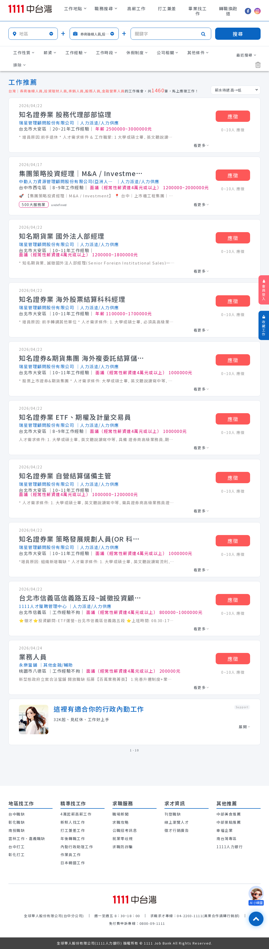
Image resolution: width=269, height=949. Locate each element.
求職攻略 (120, 822)
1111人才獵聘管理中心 (43, 606)
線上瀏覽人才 (176, 822)
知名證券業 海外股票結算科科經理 (72, 299)
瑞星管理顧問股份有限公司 (46, 123)
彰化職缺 (16, 822)
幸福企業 (224, 830)
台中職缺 (16, 814)
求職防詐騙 (122, 846)
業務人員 (33, 656)
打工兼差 (167, 8)
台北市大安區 (32, 129)
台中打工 (16, 846)
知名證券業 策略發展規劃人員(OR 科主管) (82, 539)
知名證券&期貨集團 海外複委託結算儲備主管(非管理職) (82, 358)
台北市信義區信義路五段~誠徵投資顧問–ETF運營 (82, 597)
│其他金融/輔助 (56, 665)
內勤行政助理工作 (76, 846)
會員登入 (264, 290)
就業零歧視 (122, 838)
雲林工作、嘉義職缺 (26, 838)
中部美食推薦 (228, 814)
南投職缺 (16, 830)
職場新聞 (120, 814)
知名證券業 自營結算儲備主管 (65, 475)
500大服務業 (34, 204)
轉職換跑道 (228, 11)
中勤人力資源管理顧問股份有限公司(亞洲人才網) (67, 181)
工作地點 (75, 8)
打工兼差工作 (72, 830)
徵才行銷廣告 (176, 830)
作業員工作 (70, 854)
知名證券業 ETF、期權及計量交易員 (75, 417)
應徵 (233, 116)
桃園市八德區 (32, 671)
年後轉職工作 (72, 838)
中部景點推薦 (228, 822)
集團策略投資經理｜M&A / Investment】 (82, 173)
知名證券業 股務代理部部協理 (65, 114)
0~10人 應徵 (233, 130)
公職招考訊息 (124, 830)
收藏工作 (264, 326)
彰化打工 (16, 854)
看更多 (201, 145)
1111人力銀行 (229, 846)
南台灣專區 (226, 838)
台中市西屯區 (32, 187)
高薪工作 (136, 8)
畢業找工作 (197, 11)
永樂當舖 (28, 665)
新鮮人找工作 (72, 822)
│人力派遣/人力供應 (97, 123)
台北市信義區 (32, 612)
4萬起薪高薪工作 (75, 814)
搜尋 (238, 33)
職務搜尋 (106, 8)
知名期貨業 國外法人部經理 (62, 236)
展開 (244, 726)
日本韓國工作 (72, 862)
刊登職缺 (172, 814)
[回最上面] (256, 919)
